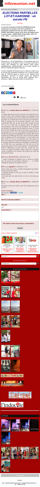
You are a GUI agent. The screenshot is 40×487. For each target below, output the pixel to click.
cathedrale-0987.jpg (6, 441)
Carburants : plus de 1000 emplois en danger (7, 250)
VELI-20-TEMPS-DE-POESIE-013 (5, 457)
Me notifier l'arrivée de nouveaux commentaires (18, 223)
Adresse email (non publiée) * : (11, 199)
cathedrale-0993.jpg (6, 429)
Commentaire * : (6, 210)
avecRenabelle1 (15, 295)
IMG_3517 (15, 310)
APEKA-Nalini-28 (5, 354)
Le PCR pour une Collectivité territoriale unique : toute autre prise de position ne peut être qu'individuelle (33, 250)
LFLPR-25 (6, 280)
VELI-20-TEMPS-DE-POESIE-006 (5, 470)
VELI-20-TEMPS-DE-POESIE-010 (24, 457)
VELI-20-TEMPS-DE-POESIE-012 (15, 326)
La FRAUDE (4, 416)
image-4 (15, 369)
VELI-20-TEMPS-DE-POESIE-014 (5, 326)
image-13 (6, 369)
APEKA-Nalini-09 (15, 354)
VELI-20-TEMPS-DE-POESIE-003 (15, 457)
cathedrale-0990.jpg (15, 429)
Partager (23, 97)
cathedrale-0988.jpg (25, 429)
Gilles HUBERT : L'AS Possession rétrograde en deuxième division (20, 249)
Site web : (4, 205)
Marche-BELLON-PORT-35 (5, 341)
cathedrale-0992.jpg (34, 429)
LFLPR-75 (15, 280)
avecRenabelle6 (5, 295)
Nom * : (3, 194)
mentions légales (20, 475)
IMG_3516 (6, 310)
